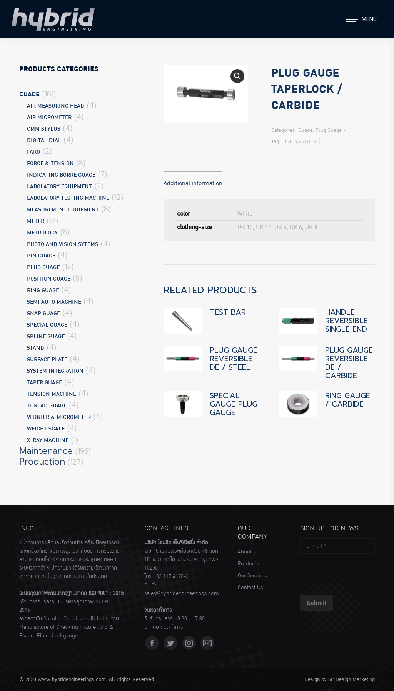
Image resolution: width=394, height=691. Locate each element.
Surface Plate (47, 359)
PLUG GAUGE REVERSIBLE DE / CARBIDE (349, 363)
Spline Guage (46, 336)
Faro (33, 152)
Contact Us (250, 587)
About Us (248, 552)
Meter (35, 221)
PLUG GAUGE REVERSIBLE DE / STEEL (233, 358)
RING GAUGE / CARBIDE (347, 399)
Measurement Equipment (63, 209)
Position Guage (48, 278)
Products (248, 564)
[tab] (193, 179)
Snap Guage (43, 313)
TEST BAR (228, 312)
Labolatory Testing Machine (68, 198)
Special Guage (47, 325)
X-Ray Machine (47, 440)
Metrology (42, 232)
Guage (305, 130)
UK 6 (296, 227)
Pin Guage (41, 255)
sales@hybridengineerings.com (181, 593)
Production (42, 462)
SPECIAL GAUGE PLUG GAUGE (233, 404)
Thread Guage (47, 405)
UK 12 (263, 227)
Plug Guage (329, 130)
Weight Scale (46, 428)
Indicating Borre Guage (61, 175)
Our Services (252, 575)
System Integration (55, 371)
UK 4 (280, 227)
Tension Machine (51, 394)
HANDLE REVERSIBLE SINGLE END (346, 320)
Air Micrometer (49, 117)
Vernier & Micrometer (59, 417)
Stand (35, 348)
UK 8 (311, 227)
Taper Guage (44, 382)
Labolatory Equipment (59, 186)
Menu (369, 19)
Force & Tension (50, 163)
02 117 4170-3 (172, 576)
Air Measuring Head (55, 105)
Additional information (193, 183)
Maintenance (46, 451)
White (244, 213)
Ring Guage (43, 290)
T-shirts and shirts (301, 142)
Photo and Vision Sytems (62, 244)
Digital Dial (44, 140)
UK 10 (245, 227)
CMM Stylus (43, 129)
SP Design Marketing (351, 679)
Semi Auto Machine (54, 301)
